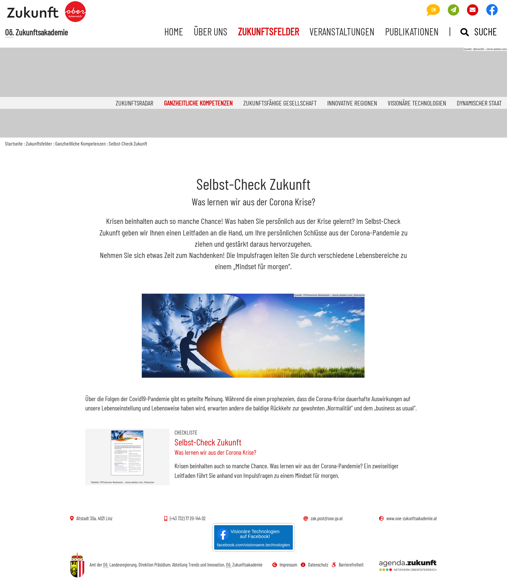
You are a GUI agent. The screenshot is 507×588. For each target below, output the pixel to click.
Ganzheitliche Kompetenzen (201, 103)
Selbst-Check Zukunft (128, 143)
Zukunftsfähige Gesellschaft (280, 103)
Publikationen (412, 31)
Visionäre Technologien (417, 103)
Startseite (14, 143)
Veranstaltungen (341, 31)
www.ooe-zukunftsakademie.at (408, 518)
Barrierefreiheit (348, 564)
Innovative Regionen (352, 103)
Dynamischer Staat (479, 103)
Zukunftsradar (134, 103)
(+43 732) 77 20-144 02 (185, 518)
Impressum (284, 564)
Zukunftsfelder (268, 31)
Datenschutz (314, 564)
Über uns (210, 31)
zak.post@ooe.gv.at (323, 518)
